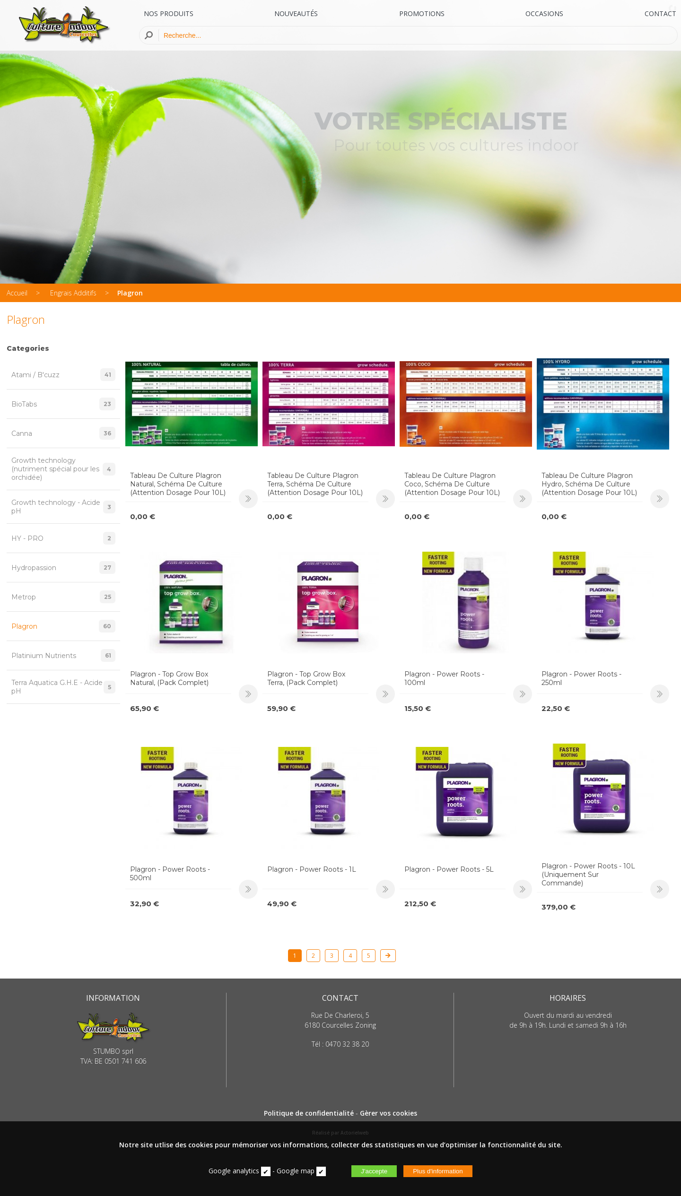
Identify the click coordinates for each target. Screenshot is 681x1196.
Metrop (63, 596)
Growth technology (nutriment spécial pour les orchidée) (63, 469)
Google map (295, 1170)
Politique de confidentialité (309, 1113)
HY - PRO (63, 538)
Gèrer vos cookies (388, 1113)
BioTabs (63, 404)
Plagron (130, 292)
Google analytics (234, 1170)
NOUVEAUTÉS (296, 13)
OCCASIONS (544, 13)
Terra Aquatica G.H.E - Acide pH (63, 686)
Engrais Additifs (73, 292)
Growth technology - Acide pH (63, 506)
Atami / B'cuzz (63, 374)
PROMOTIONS (422, 13)
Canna (63, 433)
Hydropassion (63, 567)
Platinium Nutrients (63, 655)
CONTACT (660, 13)
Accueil (17, 292)
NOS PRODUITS (168, 13)
